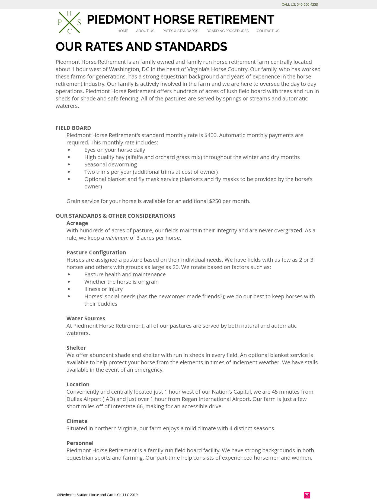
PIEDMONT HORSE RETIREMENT (180, 19)
